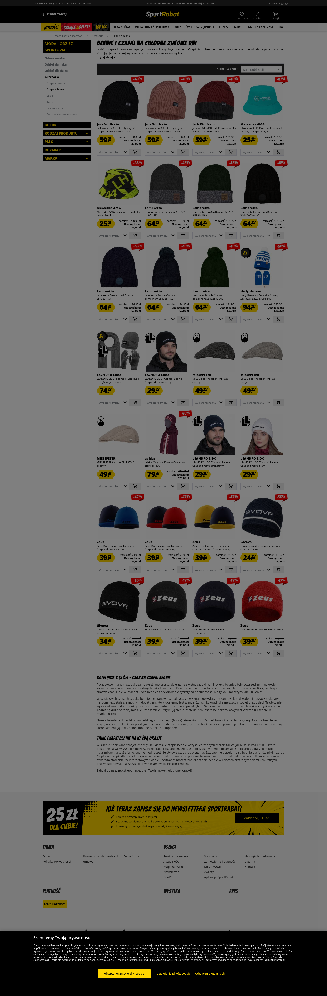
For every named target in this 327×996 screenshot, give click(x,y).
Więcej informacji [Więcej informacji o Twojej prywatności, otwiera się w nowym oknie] (275, 959)
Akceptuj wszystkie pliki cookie (124, 973)
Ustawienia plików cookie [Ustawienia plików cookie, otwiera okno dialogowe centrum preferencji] (173, 973)
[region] (163, 963)
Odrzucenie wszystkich (210, 973)
